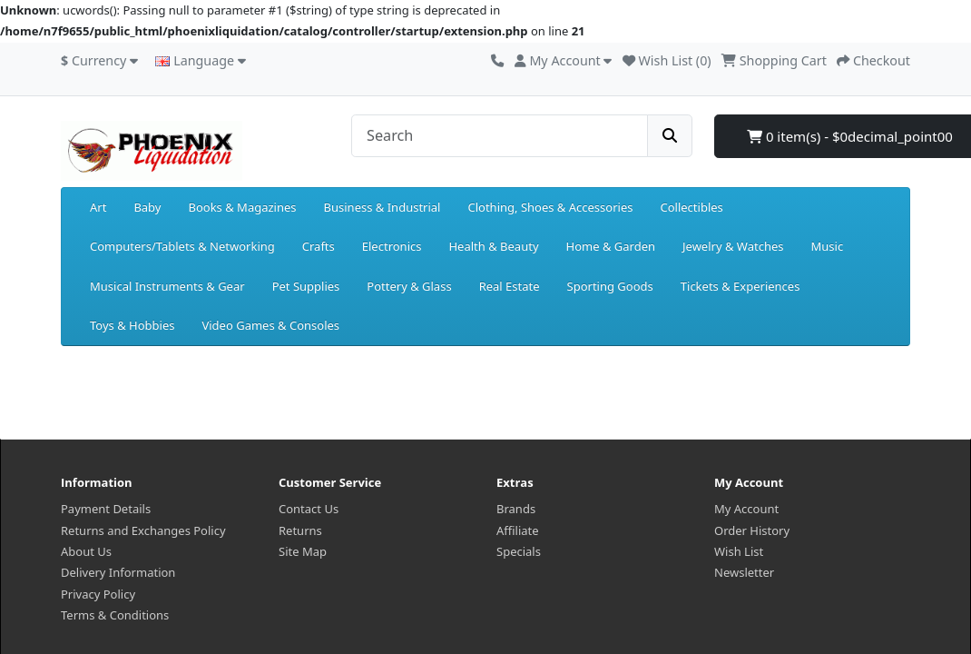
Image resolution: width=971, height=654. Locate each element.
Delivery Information (118, 572)
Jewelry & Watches (732, 246)
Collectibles (691, 207)
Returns (300, 530)
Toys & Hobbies (132, 325)
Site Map (303, 551)
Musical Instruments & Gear (167, 286)
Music (826, 246)
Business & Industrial (382, 207)
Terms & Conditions (115, 615)
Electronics (392, 246)
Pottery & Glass (409, 286)
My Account (746, 508)
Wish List (738, 551)
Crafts (318, 246)
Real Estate (509, 286)
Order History (752, 530)
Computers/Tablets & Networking (182, 246)
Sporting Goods (610, 286)
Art (98, 207)
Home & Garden (611, 246)
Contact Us (308, 508)
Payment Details (106, 508)
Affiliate (517, 530)
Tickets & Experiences (740, 286)
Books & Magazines (242, 207)
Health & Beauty (493, 246)
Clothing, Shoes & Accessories (550, 207)
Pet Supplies (306, 286)
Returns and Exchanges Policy (143, 530)
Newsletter (744, 572)
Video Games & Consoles (270, 325)
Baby (147, 207)
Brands (515, 508)
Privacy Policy (98, 594)
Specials (518, 551)
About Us (86, 551)
